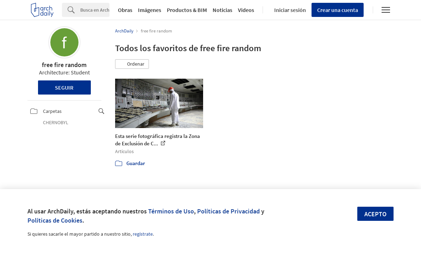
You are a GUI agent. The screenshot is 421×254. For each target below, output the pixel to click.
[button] (132, 64)
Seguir (64, 87)
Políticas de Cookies (54, 220)
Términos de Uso (171, 211)
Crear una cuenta (337, 9)
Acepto (375, 214)
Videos (246, 10)
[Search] (94, 10)
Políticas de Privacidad (228, 211)
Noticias (222, 10)
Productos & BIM (187, 10)
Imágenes (149, 10)
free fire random (64, 65)
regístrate (143, 234)
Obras (125, 10)
